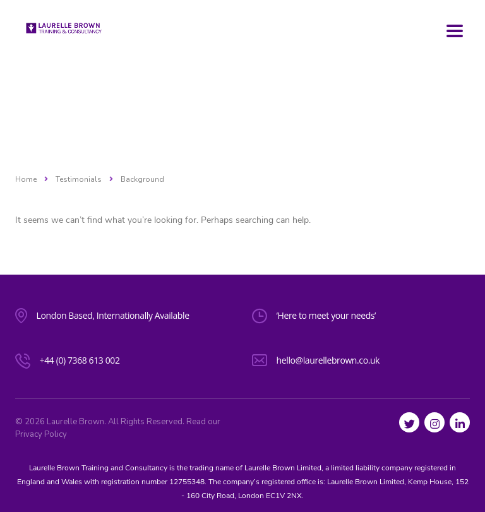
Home (26, 179)
